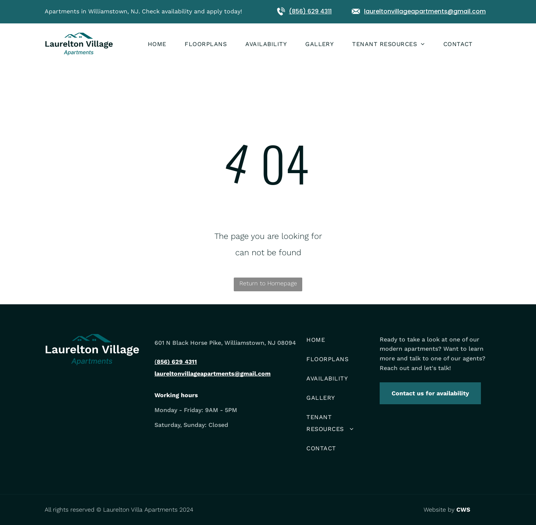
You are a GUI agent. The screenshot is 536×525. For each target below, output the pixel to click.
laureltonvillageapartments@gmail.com (425, 11)
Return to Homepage (268, 283)
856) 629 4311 (177, 361)
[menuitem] (166, 44)
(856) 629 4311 (310, 11)
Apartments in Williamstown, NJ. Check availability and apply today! (143, 11)
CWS (463, 509)
